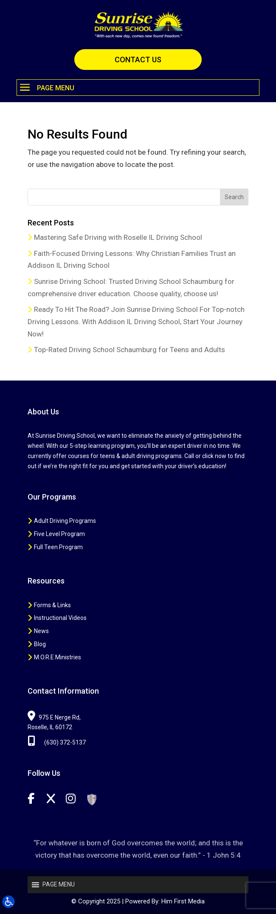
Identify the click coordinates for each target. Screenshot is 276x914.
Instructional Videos (60, 617)
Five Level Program (59, 534)
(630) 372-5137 (57, 742)
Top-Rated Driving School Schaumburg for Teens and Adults (129, 349)
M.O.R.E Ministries (57, 657)
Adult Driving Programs (65, 520)
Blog (40, 644)
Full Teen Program (58, 547)
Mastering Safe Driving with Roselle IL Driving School (118, 237)
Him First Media (183, 901)
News (41, 631)
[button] (138, 87)
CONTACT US (138, 59)
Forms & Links (52, 605)
